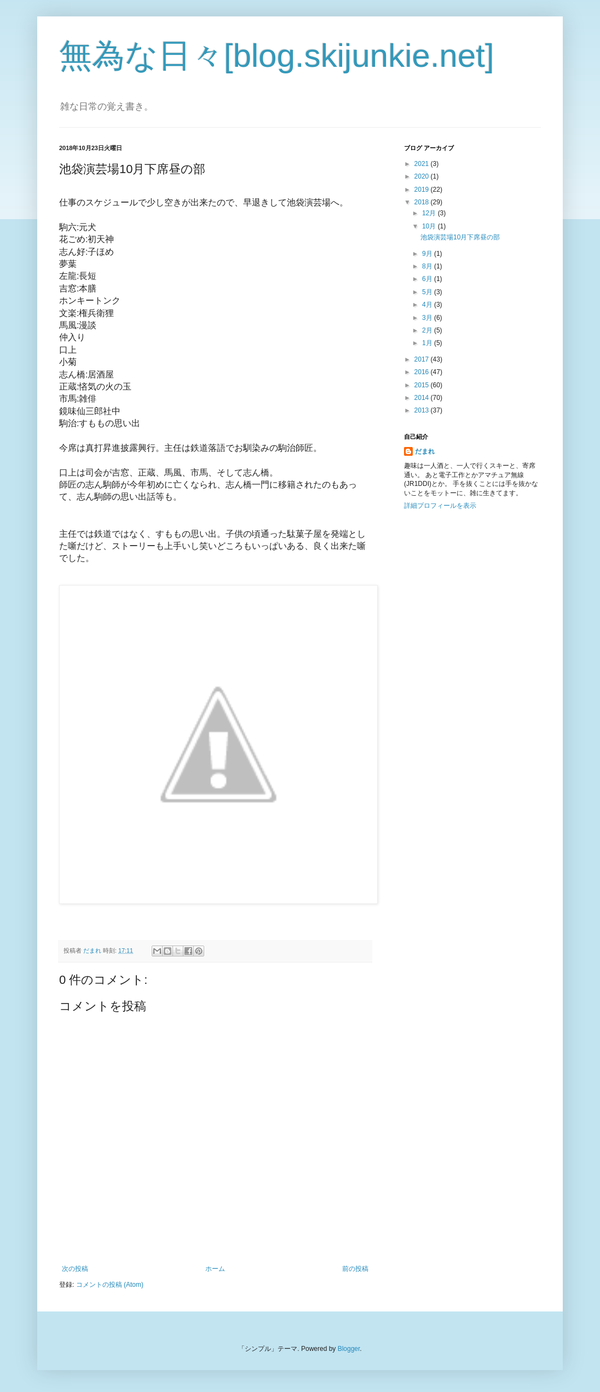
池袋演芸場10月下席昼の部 (460, 237)
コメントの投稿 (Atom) (109, 1284)
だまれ (425, 451)
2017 (422, 359)
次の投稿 (75, 1269)
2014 (422, 398)
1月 (428, 343)
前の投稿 (355, 1269)
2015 (422, 385)
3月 (428, 318)
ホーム (215, 1269)
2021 (422, 164)
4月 (428, 304)
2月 (428, 330)
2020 (422, 176)
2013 (422, 410)
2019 (422, 189)
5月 (428, 292)
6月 (428, 279)
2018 (422, 202)
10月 (430, 226)
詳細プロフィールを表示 (440, 505)
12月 (430, 213)
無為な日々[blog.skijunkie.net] (276, 55)
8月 (428, 266)
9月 (428, 253)
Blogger (349, 1349)
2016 (422, 372)
